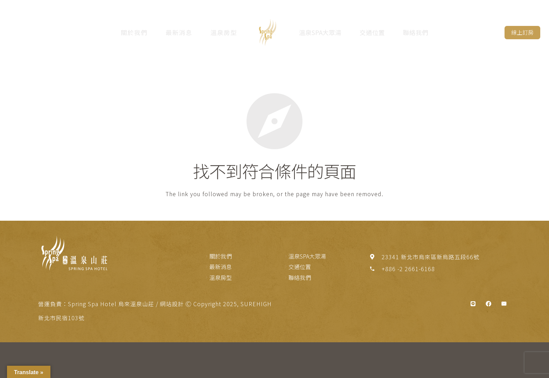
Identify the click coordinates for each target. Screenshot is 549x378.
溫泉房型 (223, 32)
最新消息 (178, 32)
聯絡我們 (416, 32)
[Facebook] (488, 304)
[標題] (473, 304)
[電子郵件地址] (504, 304)
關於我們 (133, 32)
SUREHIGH (256, 304)
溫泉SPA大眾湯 (320, 32)
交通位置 (372, 32)
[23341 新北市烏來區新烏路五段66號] (375, 257)
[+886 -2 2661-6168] (375, 269)
